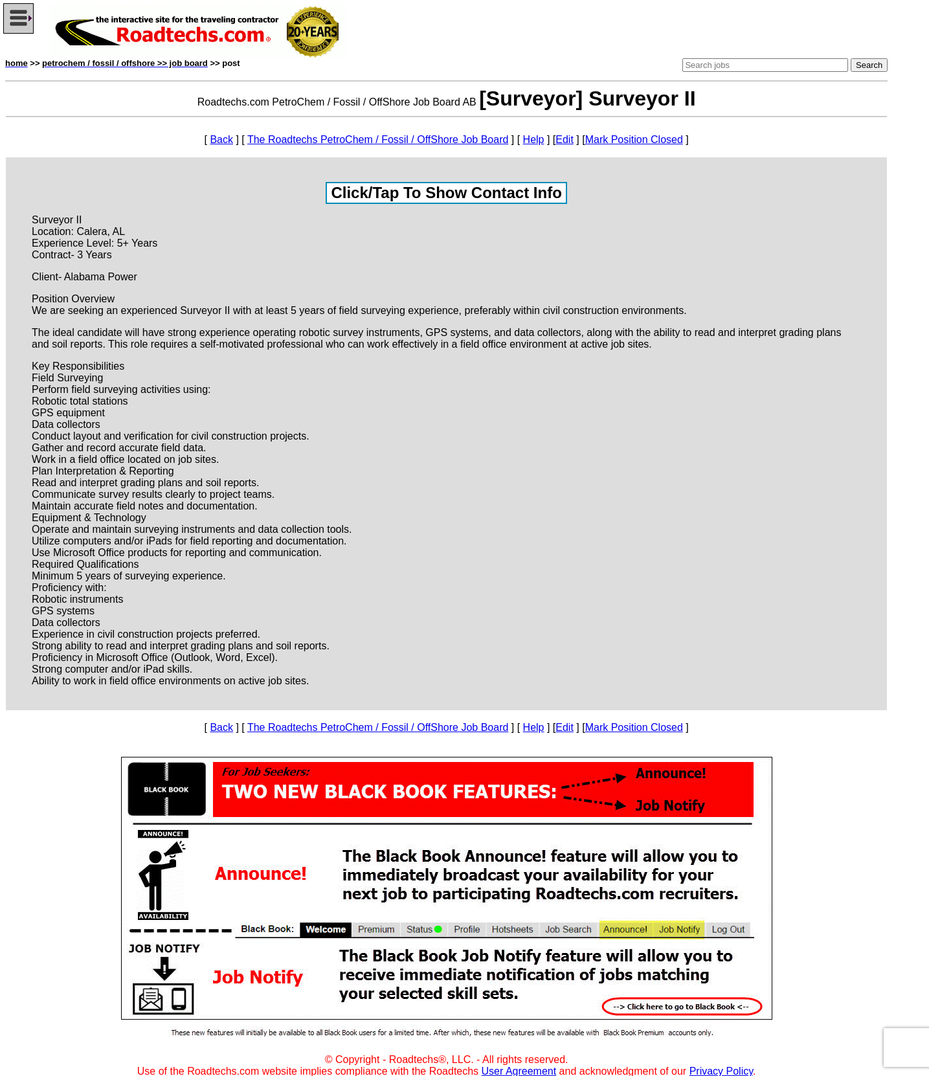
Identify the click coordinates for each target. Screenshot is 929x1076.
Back (221, 139)
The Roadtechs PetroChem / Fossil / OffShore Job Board (377, 139)
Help (533, 139)
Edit (564, 139)
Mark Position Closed (634, 139)
